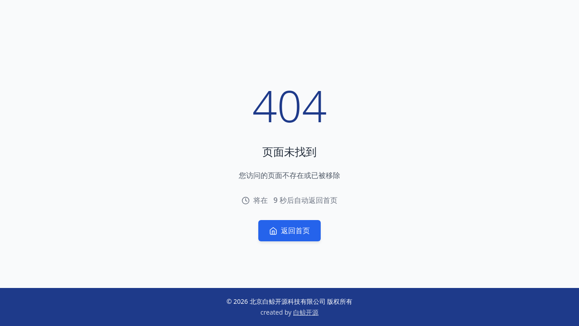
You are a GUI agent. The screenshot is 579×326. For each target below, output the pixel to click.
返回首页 (289, 230)
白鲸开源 (305, 312)
